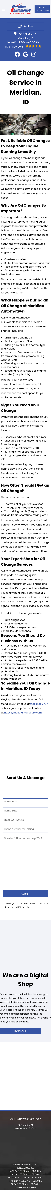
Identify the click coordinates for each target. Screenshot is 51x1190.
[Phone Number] (26, 829)
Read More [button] (20, 1030)
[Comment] (26, 854)
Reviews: (23, 47)
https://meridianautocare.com (23, 712)
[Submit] (26, 893)
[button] (17, 54)
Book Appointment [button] (42, 9)
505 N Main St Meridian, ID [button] (25, 36)
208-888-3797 (39, 704)
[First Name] (26, 801)
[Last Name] (26, 811)
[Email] (26, 820)
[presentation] (25, 881)
